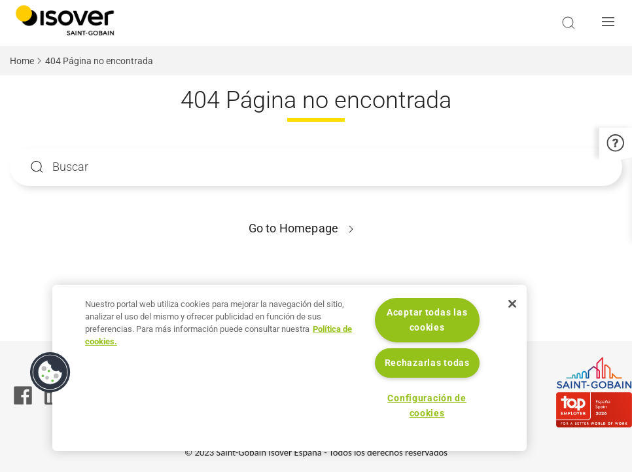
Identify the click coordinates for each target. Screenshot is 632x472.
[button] (612, 22)
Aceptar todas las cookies (427, 320)
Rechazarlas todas (427, 363)
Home (22, 61)
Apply (36, 167)
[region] (289, 368)
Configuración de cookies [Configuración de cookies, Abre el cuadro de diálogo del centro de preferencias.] (426, 406)
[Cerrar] (512, 303)
